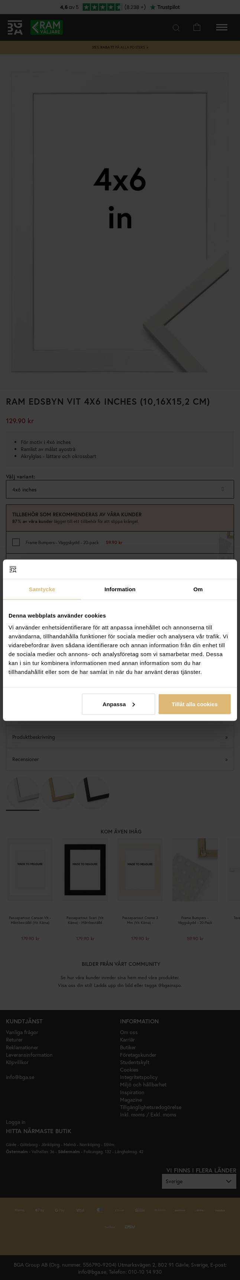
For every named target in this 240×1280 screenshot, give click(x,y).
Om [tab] (197, 589)
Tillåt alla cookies (195, 704)
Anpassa (119, 704)
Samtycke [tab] (42, 589)
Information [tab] (120, 589)
